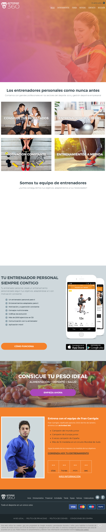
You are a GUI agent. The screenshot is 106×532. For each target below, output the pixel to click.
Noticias (79, 498)
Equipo (72, 498)
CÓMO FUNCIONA (24, 346)
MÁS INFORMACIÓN (70, 476)
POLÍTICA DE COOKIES (58, 518)
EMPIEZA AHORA (53, 392)
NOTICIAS (83, 7)
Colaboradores (89, 498)
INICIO (53, 7)
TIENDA (74, 7)
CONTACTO (91, 7)
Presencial (48, 498)
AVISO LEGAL (18, 518)
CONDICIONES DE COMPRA (81, 518)
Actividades (58, 498)
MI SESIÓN (101, 7)
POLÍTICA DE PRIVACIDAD (36, 518)
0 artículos (97, 3)
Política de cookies (82, 530)
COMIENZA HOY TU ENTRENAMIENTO (68, 453)
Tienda (66, 498)
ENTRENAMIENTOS (63, 7)
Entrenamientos (38, 498)
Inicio (29, 498)
